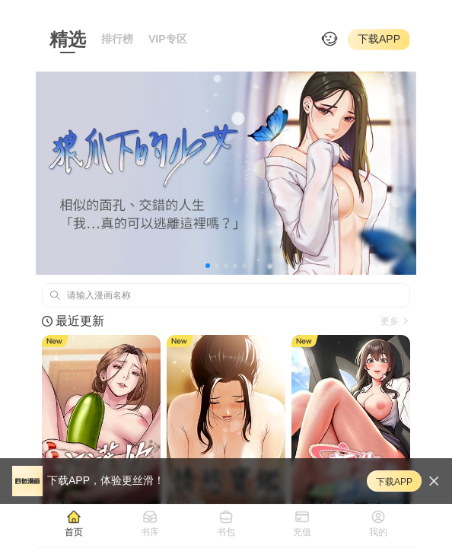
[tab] (74, 523)
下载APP (379, 39)
